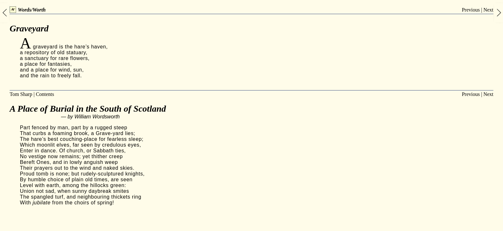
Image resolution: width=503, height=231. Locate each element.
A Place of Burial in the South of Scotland (88, 109)
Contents (45, 94)
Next (488, 10)
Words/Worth (28, 10)
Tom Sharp (21, 94)
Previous (471, 10)
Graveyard (29, 28)
